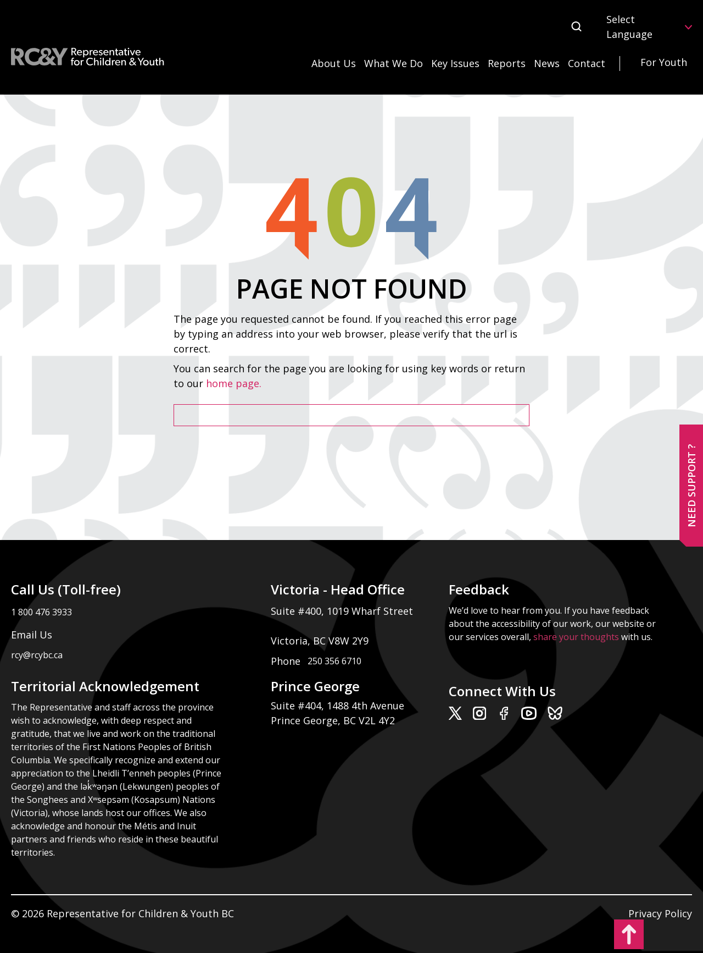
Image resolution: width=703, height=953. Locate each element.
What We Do (393, 63)
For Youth (663, 62)
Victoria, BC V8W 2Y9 (321, 640)
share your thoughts (576, 637)
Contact (586, 63)
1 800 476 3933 (41, 612)
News (547, 63)
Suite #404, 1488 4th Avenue (339, 705)
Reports (507, 63)
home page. (235, 383)
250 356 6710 (334, 661)
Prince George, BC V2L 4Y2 (333, 720)
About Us (333, 63)
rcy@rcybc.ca (37, 655)
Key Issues (455, 63)
